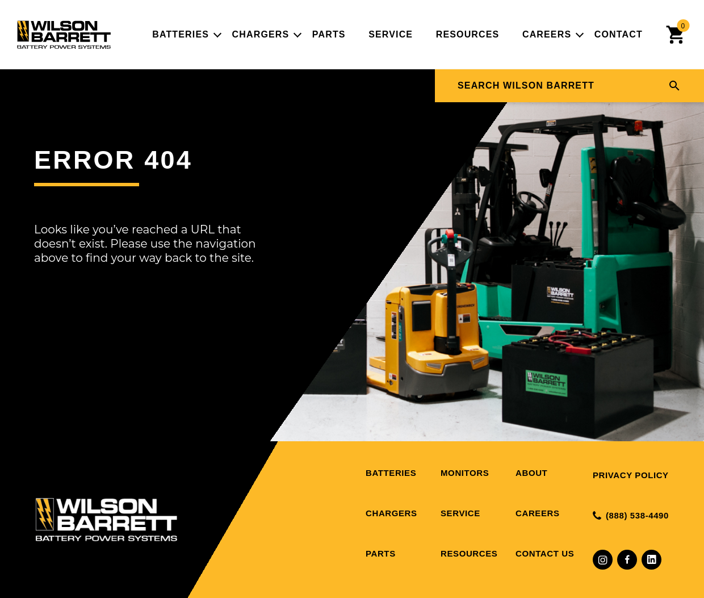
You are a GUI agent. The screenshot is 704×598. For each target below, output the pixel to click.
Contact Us (545, 553)
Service (390, 34)
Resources (468, 34)
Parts (329, 34)
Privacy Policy (631, 475)
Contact (618, 34)
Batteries (180, 34)
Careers (546, 34)
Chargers (261, 34)
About (531, 473)
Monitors (465, 473)
